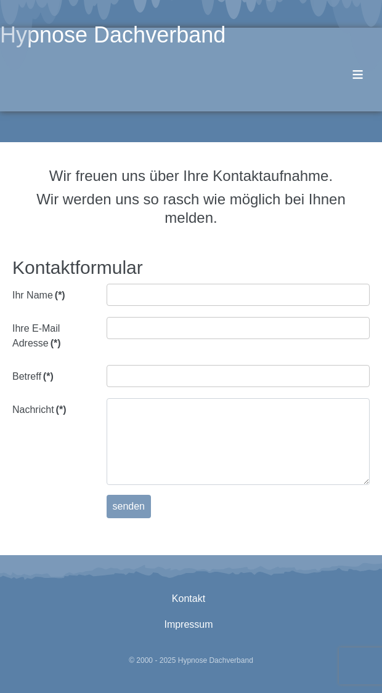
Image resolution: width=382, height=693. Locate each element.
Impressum (188, 624)
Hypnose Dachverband (113, 34)
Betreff (33, 376)
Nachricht (39, 409)
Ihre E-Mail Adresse (36, 335)
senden (129, 506)
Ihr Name (38, 295)
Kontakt (188, 598)
